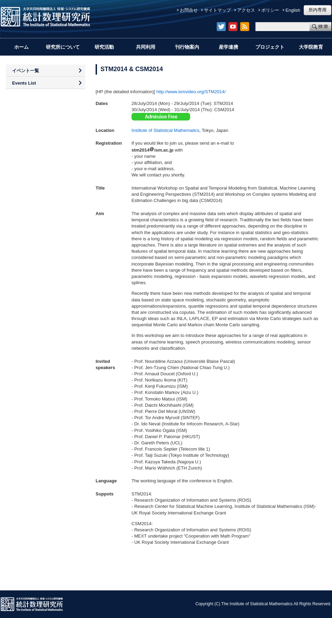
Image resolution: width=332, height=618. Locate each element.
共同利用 (145, 47)
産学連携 (228, 47)
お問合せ (189, 10)
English (292, 10)
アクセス (246, 10)
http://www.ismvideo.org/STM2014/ (191, 91)
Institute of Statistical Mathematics (165, 130)
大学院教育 (311, 47)
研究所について (63, 47)
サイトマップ (217, 10)
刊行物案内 (187, 47)
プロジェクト (269, 47)
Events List (24, 83)
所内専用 (317, 9)
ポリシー (270, 10)
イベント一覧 (25, 70)
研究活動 (104, 47)
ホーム (21, 47)
